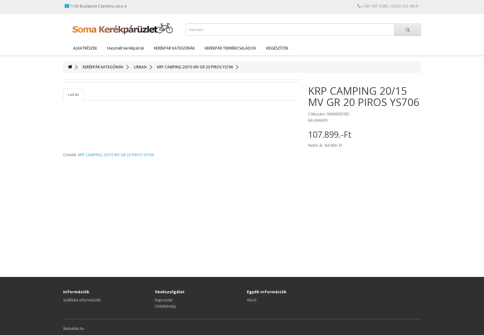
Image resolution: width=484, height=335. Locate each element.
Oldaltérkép (165, 306)
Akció (252, 300)
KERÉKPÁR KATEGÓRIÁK (174, 48)
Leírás (73, 94)
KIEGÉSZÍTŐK (277, 48)
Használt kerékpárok (125, 48)
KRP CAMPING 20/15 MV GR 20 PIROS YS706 (195, 67)
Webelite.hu (73, 328)
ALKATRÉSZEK (85, 48)
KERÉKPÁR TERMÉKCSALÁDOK (230, 48)
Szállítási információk (82, 300)
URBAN (140, 67)
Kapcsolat (163, 300)
